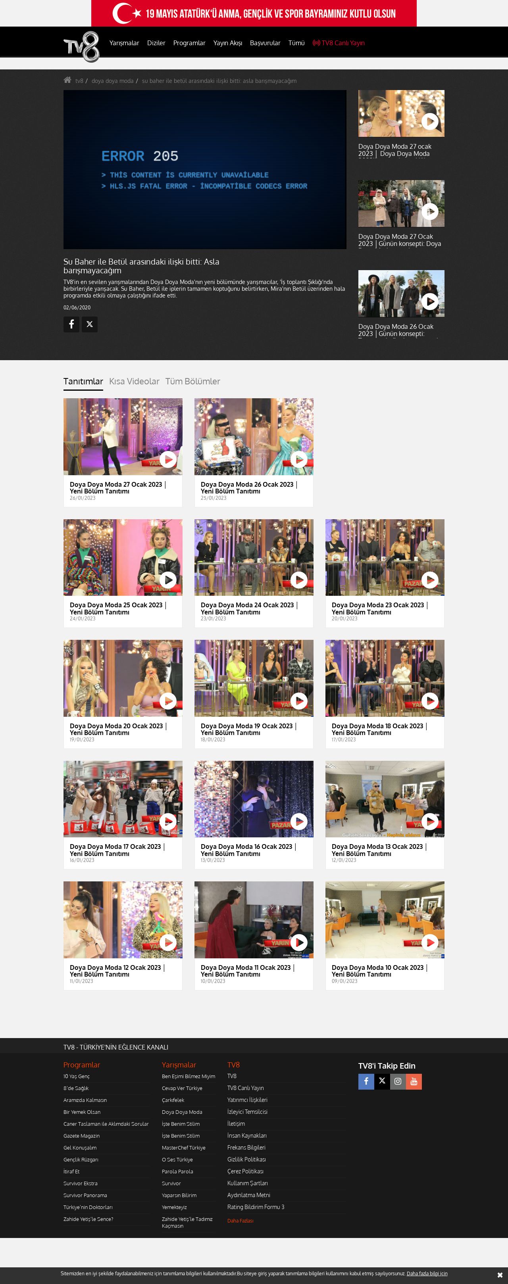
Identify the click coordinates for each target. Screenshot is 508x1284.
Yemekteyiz (174, 1207)
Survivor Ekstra (81, 1183)
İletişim (236, 1123)
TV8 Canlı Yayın (339, 43)
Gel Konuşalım (80, 1147)
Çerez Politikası (245, 1171)
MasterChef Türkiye (184, 1147)
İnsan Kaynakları (247, 1135)
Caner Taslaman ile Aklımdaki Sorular (106, 1124)
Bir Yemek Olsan (82, 1112)
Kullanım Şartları (247, 1183)
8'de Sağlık (76, 1088)
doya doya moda (113, 80)
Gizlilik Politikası (246, 1159)
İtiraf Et (71, 1171)
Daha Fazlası (240, 1221)
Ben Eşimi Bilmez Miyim (188, 1076)
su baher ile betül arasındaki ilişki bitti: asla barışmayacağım (219, 80)
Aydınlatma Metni (248, 1195)
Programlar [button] (189, 43)
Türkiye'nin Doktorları (88, 1207)
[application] (204, 169)
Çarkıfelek (173, 1100)
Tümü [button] (297, 43)
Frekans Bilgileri (246, 1147)
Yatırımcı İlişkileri (247, 1099)
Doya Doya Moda (182, 1112)
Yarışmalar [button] (124, 43)
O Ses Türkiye (177, 1159)
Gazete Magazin (82, 1135)
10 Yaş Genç (77, 1076)
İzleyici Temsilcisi (247, 1111)
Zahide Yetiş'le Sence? (88, 1219)
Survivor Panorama (85, 1195)
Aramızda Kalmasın (85, 1100)
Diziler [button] (156, 43)
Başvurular (265, 43)
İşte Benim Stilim (181, 1124)
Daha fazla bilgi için (427, 1273)
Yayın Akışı (228, 43)
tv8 (79, 80)
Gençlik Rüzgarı (81, 1159)
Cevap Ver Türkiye (182, 1088)
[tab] (83, 383)
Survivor (171, 1183)
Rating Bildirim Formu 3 (256, 1206)
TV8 (232, 1076)
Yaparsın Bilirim (179, 1195)
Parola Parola (177, 1171)
